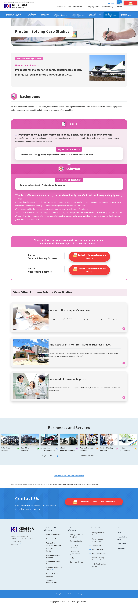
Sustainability (107, 6)
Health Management (98, 556)
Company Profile (93, 6)
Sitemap (82, 594)
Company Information (73, 531)
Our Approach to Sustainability (97, 542)
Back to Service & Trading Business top (69, 477)
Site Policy (71, 594)
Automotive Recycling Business (60, 15)
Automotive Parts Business (95, 15)
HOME (12, 486)
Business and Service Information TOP (13, 15)
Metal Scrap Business (32, 15)
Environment (96, 547)
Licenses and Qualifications (75, 555)
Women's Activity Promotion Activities (99, 561)
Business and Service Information (69, 6)
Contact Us (120, 547)
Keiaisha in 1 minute (120, 540)
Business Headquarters (126, 15)
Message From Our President (77, 538)
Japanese (119, 552)
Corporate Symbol (77, 564)
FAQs (106, 3)
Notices (119, 6)
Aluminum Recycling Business (78, 15)
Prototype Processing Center (86, 458)
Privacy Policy (58, 594)
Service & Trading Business (111, 15)
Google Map (15, 546)
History (73, 560)
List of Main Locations (74, 549)
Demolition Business (45, 15)
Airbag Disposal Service (47, 458)
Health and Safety (97, 552)
